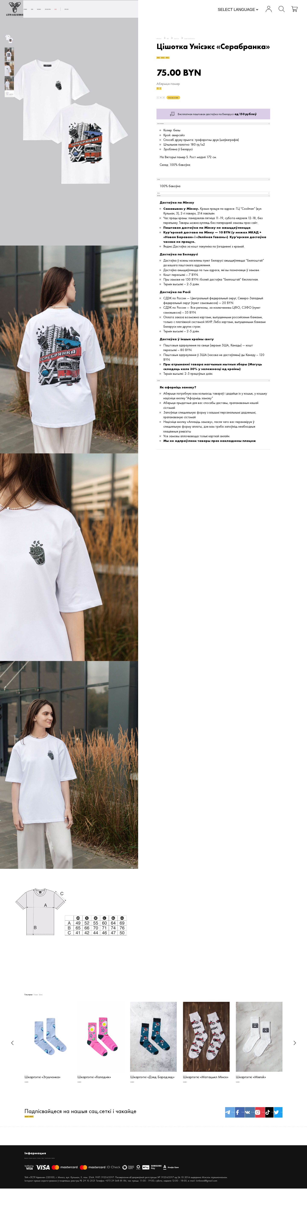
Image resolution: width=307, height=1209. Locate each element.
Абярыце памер (168, 90)
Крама (88, 1172)
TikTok (250, 1122)
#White (198, 61)
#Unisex (181, 61)
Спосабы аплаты (106, 1172)
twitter (272, 1122)
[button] (12, 1043)
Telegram (163, 1122)
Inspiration (126, 1172)
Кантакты (75, 1172)
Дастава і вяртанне (54, 1172)
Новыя (63, 9)
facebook (185, 1122)
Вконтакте (206, 1122)
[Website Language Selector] (220, 10)
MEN (80, 9)
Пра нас (163, 9)
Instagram (228, 1122)
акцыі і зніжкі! (43, 1126)
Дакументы (32, 1172)
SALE (141, 9)
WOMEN (97, 9)
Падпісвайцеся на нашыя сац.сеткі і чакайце (80, 1122)
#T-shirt (164, 61)
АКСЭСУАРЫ (121, 9)
